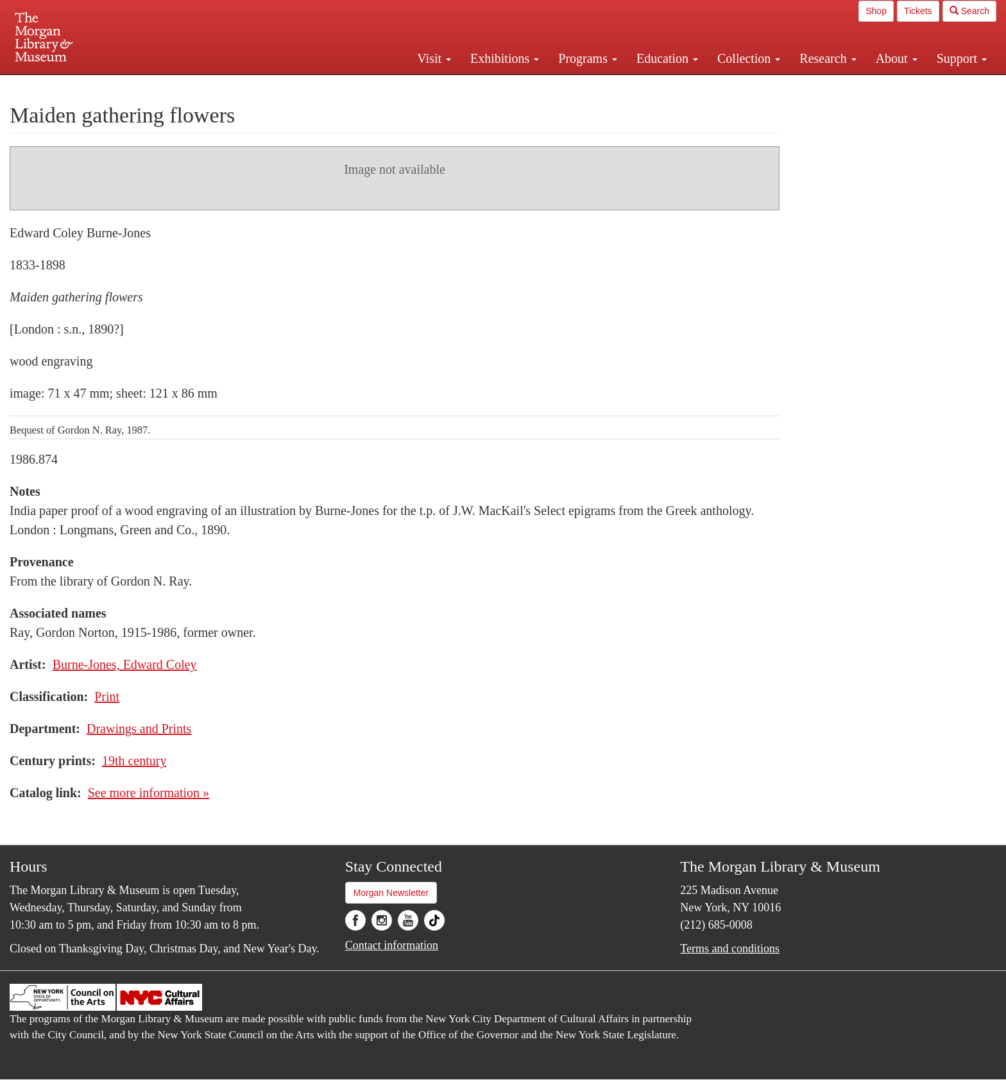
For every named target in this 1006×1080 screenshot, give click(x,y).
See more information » (148, 793)
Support (962, 58)
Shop (876, 11)
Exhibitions (504, 58)
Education (667, 58)
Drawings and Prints (139, 728)
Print (106, 696)
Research (827, 58)
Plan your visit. (350, 86)
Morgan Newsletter (391, 893)
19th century (134, 761)
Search (969, 11)
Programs (587, 58)
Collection (748, 58)
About (896, 58)
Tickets (918, 11)
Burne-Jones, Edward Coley (125, 664)
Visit (434, 58)
